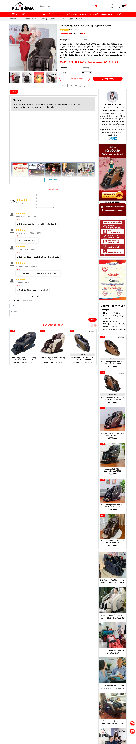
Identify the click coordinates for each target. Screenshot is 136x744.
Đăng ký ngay (107, 79)
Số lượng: (63, 73)
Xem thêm (35, 296)
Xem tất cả (53, 180)
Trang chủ (13, 19)
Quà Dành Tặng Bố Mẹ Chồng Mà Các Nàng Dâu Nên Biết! (112, 651)
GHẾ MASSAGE (59, 14)
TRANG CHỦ (45, 14)
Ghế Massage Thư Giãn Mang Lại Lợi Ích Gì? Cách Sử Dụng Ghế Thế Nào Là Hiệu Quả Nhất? (112, 581)
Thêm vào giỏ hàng (74, 79)
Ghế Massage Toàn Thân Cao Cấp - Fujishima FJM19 (112, 506)
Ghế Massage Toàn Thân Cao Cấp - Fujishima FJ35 (112, 434)
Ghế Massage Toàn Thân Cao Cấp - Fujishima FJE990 (112, 363)
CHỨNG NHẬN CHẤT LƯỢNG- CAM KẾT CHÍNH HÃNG (34, 107)
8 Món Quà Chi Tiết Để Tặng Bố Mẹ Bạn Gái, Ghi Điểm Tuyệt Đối (112, 616)
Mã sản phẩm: (64, 40)
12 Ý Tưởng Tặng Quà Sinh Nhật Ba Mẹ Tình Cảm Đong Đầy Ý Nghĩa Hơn (112, 722)
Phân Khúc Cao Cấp (39, 19)
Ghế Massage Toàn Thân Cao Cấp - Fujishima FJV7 (112, 542)
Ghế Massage (24, 19)
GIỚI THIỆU (72, 14)
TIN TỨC (83, 14)
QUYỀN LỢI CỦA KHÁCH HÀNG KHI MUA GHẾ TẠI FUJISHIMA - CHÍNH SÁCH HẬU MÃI (47, 105)
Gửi (92, 320)
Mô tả (13, 92)
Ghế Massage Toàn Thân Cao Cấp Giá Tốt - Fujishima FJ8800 (23, 359)
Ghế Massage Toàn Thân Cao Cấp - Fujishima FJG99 (112, 470)
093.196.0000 (113, 321)
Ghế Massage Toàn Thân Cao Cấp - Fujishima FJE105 (112, 398)
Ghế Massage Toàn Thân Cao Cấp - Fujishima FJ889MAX (82, 359)
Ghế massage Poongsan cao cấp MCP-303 (53, 359)
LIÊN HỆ (118, 14)
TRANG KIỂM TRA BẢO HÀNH (100, 14)
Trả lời (18, 219)
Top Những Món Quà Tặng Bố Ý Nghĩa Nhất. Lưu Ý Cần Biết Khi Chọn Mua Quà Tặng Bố (112, 687)
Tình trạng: (63, 68)
